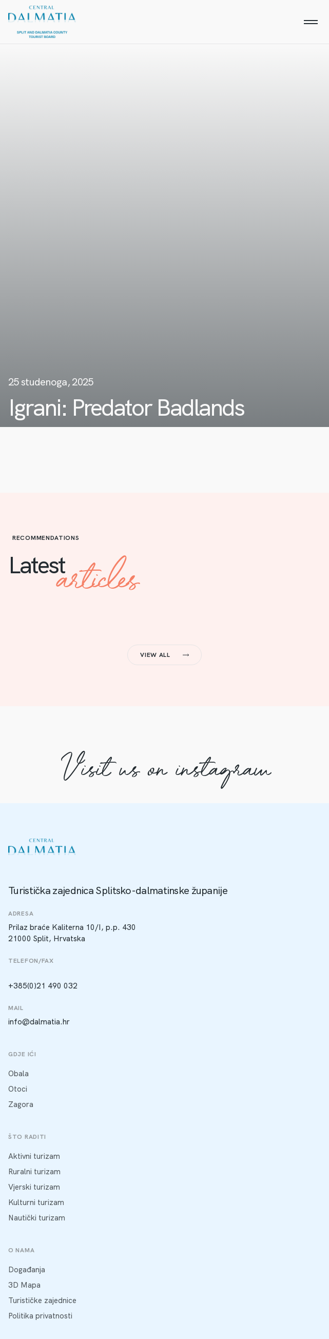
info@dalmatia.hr (39, 1022)
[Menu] (310, 22)
